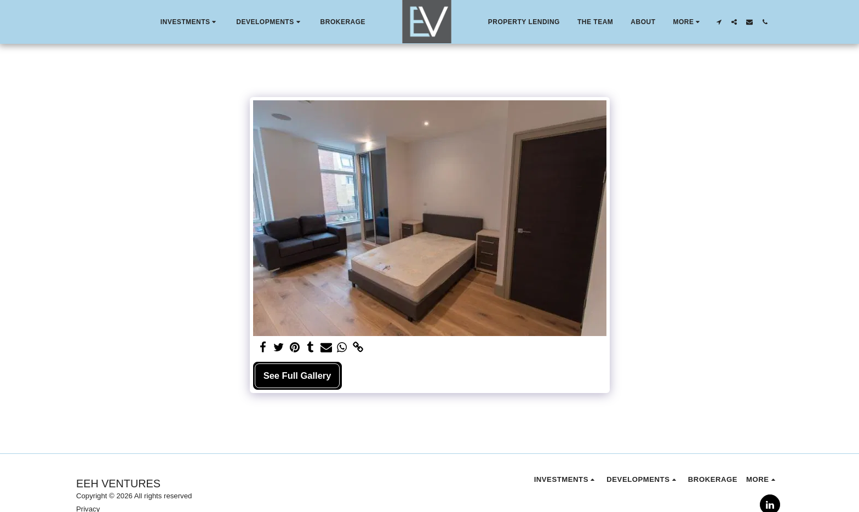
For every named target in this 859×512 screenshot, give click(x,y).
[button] (189, 22)
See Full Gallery (297, 375)
